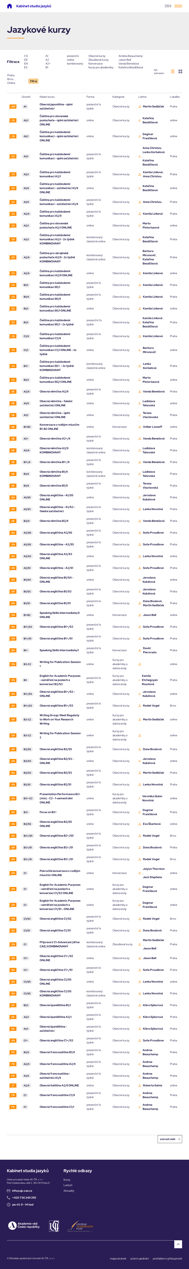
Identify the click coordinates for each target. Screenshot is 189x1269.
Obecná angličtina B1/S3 (55, 591)
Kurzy (67, 1179)
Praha (15, 75)
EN (32, 64)
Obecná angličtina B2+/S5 (57, 835)
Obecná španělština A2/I (55, 1017)
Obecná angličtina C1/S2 (55, 918)
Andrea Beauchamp (131, 56)
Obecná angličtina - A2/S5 (57, 544)
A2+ (53, 64)
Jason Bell (131, 60)
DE (32, 60)
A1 (53, 56)
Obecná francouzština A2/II (57, 1064)
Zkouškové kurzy (101, 60)
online (75, 60)
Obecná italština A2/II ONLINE (59, 1085)
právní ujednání (139, 1258)
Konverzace (101, 64)
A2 (53, 60)
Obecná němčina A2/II (54, 391)
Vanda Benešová (131, 64)
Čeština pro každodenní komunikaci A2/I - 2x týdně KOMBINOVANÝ (57, 239)
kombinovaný (75, 64)
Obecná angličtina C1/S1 (55, 930)
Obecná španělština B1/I (55, 1005)
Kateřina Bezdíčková (131, 67)
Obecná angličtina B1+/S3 (56, 627)
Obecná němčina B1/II (54, 485)
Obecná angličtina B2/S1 (55, 784)
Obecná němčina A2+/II (55, 438)
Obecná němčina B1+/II (54, 462)
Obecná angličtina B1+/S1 (56, 638)
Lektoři (68, 1185)
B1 (53, 67)
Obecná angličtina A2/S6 (56, 532)
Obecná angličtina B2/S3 (56, 773)
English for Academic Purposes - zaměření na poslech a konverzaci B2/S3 (60, 680)
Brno (15, 79)
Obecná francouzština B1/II (57, 1052)
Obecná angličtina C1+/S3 (56, 1040)
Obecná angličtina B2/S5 (56, 749)
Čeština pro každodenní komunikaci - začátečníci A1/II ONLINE (59, 188)
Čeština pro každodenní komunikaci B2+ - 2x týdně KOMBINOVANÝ (57, 366)
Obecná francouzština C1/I (57, 1107)
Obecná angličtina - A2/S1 (56, 568)
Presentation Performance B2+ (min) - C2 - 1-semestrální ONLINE (60, 798)
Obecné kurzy (101, 56)
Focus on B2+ (48, 812)
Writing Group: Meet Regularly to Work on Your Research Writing (59, 719)
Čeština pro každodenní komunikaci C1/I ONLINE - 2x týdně (58, 350)
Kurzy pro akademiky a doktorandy (101, 67)
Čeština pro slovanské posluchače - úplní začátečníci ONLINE (59, 120)
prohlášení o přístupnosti (167, 1258)
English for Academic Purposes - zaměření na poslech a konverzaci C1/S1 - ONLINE (60, 905)
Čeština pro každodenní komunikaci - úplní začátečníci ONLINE (59, 136)
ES (32, 67)
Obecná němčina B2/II (54, 521)
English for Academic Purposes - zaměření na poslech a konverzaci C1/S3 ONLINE (60, 889)
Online (15, 83)
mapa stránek (118, 1258)
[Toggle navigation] (178, 6)
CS (32, 56)
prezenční (75, 56)
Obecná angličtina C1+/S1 (56, 970)
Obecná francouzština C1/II (57, 1095)
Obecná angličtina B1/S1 (55, 603)
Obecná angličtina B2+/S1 (56, 847)
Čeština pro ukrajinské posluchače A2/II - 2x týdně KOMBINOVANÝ (57, 257)
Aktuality (69, 1191)
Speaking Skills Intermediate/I (59, 650)
